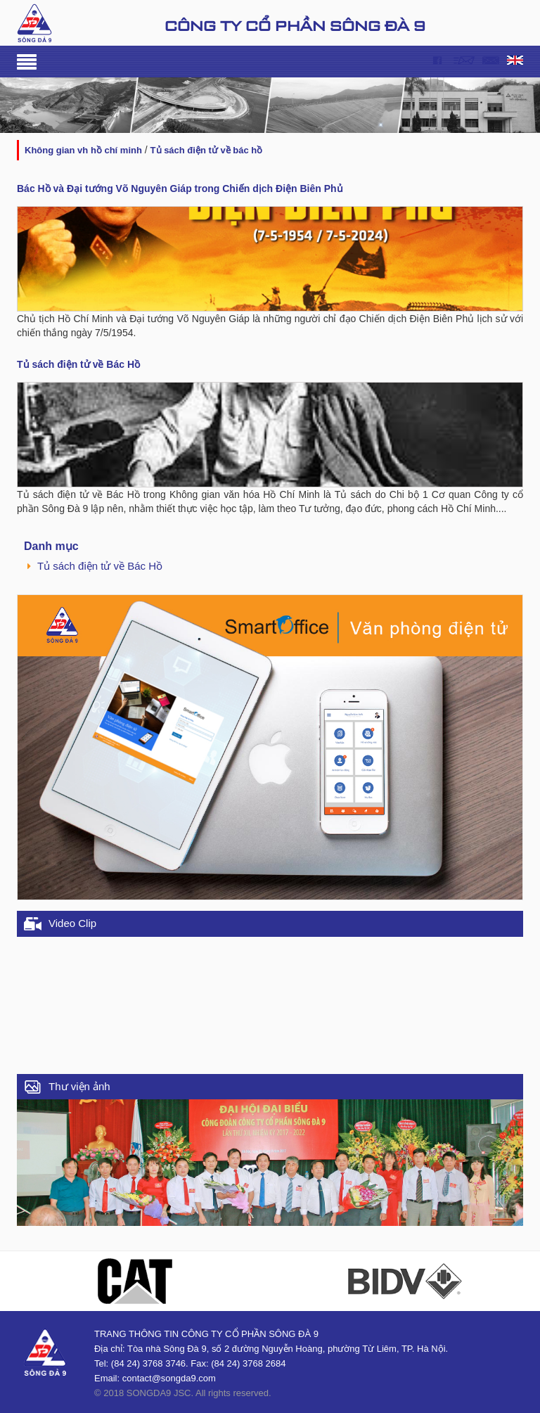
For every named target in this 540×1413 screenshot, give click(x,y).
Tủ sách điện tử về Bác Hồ (206, 150)
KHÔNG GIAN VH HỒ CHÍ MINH (83, 150)
